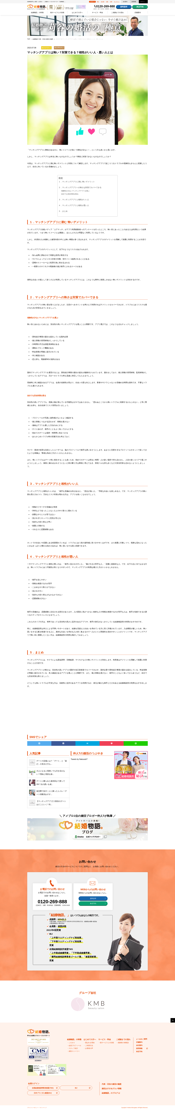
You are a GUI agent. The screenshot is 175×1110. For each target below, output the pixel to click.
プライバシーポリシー (32, 1107)
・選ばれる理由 (89, 1042)
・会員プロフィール (74, 1045)
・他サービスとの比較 (106, 1042)
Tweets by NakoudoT (79, 759)
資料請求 (123, 7)
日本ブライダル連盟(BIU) (43, 1093)
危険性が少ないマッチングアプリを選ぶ (75, 191)
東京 (98, 1)
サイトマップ (43, 1107)
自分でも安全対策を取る (69, 194)
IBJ (76, 1088)
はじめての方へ (77, 12)
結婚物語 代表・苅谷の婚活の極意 (43, 39)
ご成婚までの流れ (117, 12)
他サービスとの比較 (57, 12)
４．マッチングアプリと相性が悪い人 (74, 205)
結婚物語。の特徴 (37, 12)
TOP (28, 39)
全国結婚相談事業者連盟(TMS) (42, 1088)
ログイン (142, 1)
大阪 (107, 1)
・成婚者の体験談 (122, 1042)
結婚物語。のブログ (111, 1093)
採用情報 (134, 1)
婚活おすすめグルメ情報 (111, 1089)
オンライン (117, 1)
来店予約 (140, 7)
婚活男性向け (59, 47)
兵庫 (111, 1)
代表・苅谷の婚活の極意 (111, 1084)
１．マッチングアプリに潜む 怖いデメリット (77, 182)
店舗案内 (137, 12)
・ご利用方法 (88, 1045)
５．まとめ (63, 211)
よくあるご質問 (141, 1039)
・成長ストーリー (73, 1051)
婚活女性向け (46, 48)
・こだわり (71, 1042)
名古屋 (102, 1)
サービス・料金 (97, 12)
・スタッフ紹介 (72, 1048)
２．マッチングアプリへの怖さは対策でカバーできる (80, 187)
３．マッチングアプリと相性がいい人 (74, 200)
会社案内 (125, 1)
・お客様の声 (88, 1048)
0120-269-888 (105, 6)
